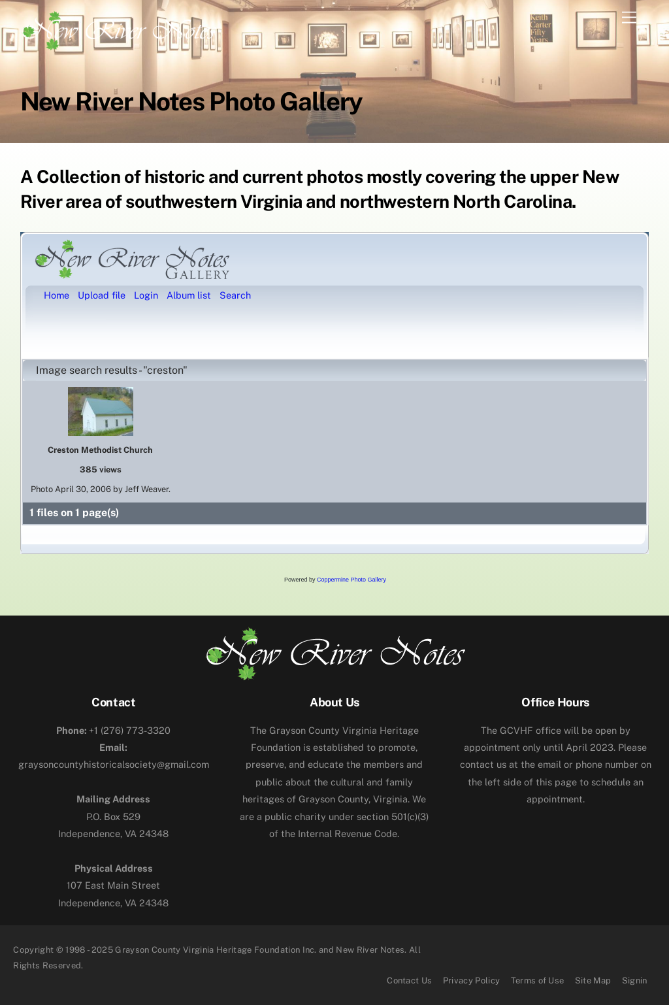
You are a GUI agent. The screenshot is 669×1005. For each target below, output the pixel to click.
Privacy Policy (471, 980)
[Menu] (629, 18)
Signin (634, 980)
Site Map (593, 980)
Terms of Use (537, 980)
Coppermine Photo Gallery (351, 579)
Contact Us (409, 980)
